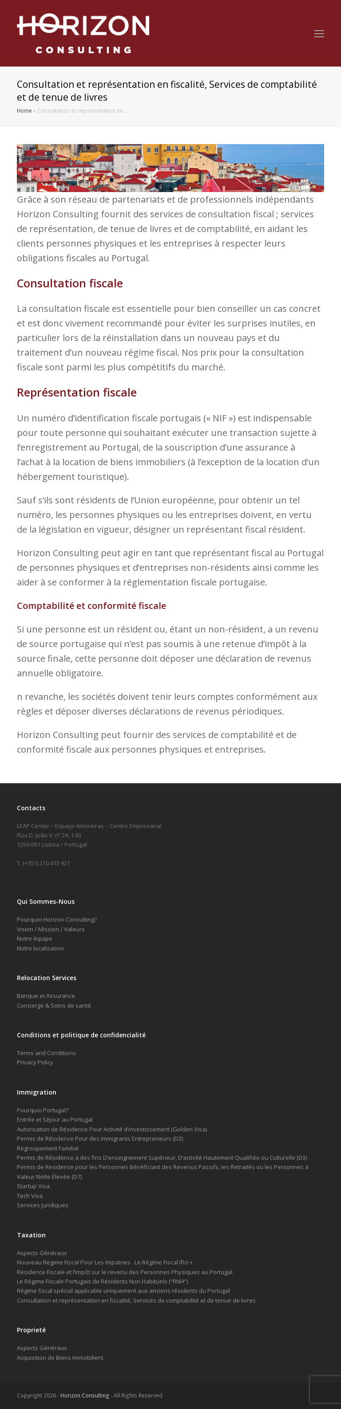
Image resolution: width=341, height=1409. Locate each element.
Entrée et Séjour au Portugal (55, 1119)
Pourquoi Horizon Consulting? (57, 919)
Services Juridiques (42, 1205)
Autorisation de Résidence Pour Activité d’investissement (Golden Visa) (112, 1129)
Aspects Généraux (42, 1253)
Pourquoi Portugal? (42, 1110)
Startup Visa (33, 1186)
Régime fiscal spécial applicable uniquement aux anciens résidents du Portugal (123, 1291)
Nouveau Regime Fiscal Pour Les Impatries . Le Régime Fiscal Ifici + (105, 1262)
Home (24, 110)
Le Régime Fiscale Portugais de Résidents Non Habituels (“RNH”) (102, 1281)
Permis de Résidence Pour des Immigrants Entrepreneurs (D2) (100, 1138)
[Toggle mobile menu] (319, 33)
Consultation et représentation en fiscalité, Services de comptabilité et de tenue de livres (136, 1300)
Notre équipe (34, 938)
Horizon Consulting (84, 1395)
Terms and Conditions (46, 1053)
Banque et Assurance (46, 996)
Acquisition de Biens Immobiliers (60, 1358)
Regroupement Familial (48, 1148)
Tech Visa (30, 1196)
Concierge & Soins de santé (54, 1005)
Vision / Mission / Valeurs (51, 929)
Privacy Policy (35, 1062)
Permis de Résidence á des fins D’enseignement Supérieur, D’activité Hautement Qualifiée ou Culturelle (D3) (162, 1158)
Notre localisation (40, 948)
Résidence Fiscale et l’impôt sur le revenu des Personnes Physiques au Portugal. (125, 1272)
